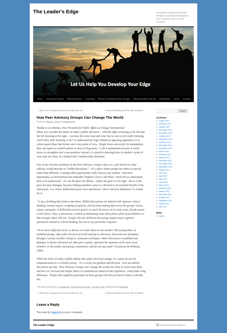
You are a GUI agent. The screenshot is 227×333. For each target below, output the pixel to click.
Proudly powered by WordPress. (173, 325)
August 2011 (164, 203)
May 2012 (163, 179)
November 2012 (165, 163)
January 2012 (164, 191)
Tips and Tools (98, 287)
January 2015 (164, 127)
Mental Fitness (74, 99)
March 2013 (164, 151)
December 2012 (165, 160)
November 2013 (165, 148)
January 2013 (164, 157)
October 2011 (164, 197)
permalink (123, 287)
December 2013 (165, 145)
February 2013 (165, 154)
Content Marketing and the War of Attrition (125, 110)
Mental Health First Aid (144, 99)
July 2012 (163, 173)
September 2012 (165, 167)
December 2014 (165, 130)
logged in (56, 312)
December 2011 (165, 194)
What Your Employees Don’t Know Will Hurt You (60, 110)
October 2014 (164, 136)
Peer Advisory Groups (81, 287)
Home (40, 99)
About (176, 99)
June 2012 (163, 176)
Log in (161, 216)
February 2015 (165, 124)
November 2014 (165, 133)
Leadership (64, 287)
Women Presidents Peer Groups (114, 99)
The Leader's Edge (56, 11)
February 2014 (165, 142)
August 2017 (164, 121)
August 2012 (164, 170)
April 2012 (163, 182)
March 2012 (164, 185)
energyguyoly (69, 122)
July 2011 (163, 206)
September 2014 (165, 139)
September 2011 (165, 200)
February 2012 (165, 188)
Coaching (90, 99)
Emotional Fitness (55, 99)
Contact (187, 99)
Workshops (164, 99)
